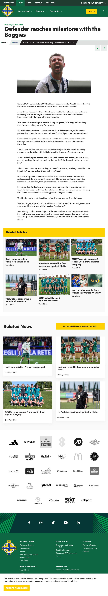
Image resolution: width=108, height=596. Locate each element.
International (25, 11)
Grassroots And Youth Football (64, 546)
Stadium (39, 3)
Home (4, 42)
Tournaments (25, 548)
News (20, 3)
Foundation (56, 11)
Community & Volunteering (66, 553)
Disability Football (63, 550)
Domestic (41, 11)
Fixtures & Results (26, 545)
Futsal (58, 556)
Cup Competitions (90, 548)
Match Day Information (29, 554)
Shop (28, 3)
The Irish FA (9, 3)
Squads (22, 551)
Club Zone (24, 560)
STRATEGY (50, 3)
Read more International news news (80, 326)
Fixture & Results (89, 545)
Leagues (86, 551)
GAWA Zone (24, 557)
